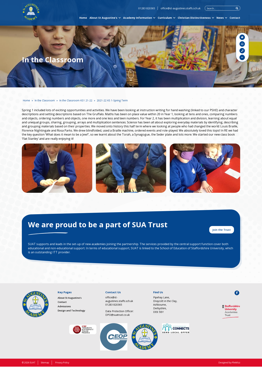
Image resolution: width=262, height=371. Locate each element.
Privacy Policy (62, 366)
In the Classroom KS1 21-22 (75, 100)
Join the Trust (222, 233)
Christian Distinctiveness (194, 20)
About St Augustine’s (103, 20)
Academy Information (137, 20)
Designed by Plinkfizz (229, 366)
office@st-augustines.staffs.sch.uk (181, 11)
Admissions (64, 310)
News (220, 20)
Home (83, 20)
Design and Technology (71, 314)
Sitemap (45, 366)
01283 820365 (146, 11)
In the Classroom (45, 100)
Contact (235, 20)
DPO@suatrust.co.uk (117, 319)
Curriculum (165, 20)
